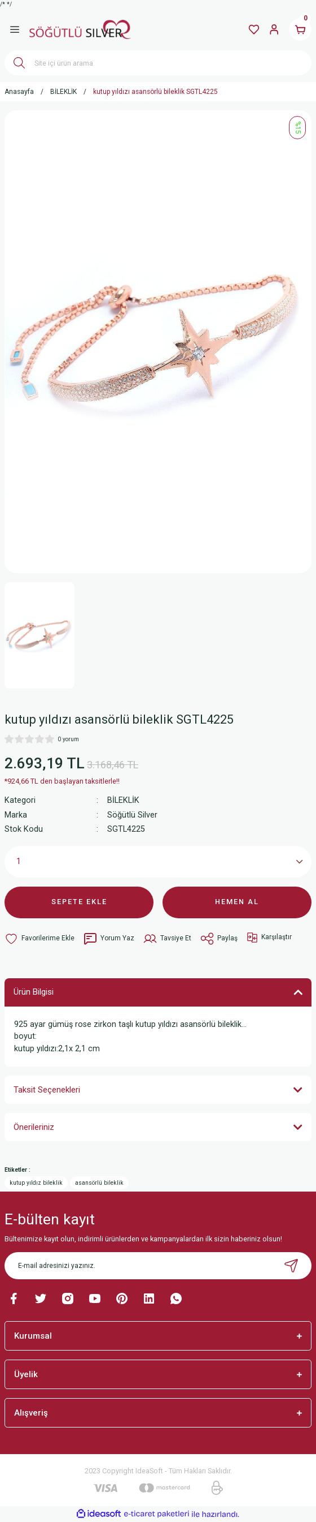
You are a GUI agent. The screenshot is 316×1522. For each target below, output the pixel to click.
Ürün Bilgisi (34, 992)
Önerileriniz (34, 1127)
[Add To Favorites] (39, 938)
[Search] (158, 62)
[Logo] (80, 29)
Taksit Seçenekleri (47, 1090)
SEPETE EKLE (79, 901)
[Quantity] (158, 862)
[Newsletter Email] (158, 1265)
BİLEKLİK (123, 800)
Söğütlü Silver (132, 815)
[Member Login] (274, 29)
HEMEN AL (237, 901)
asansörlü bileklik (99, 1183)
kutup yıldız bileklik (36, 1183)
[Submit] (291, 1265)
